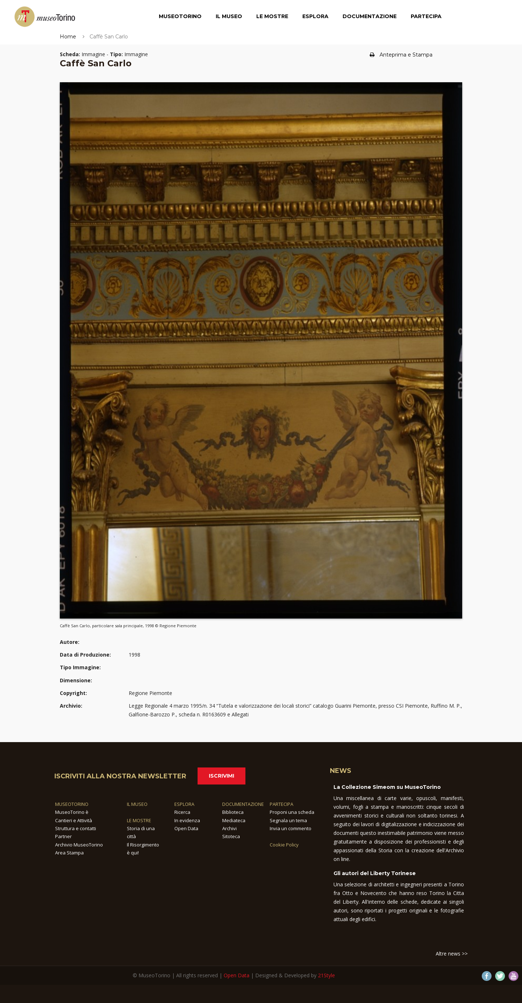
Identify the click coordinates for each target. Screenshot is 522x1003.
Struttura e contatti (75, 828)
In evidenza (187, 820)
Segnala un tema (288, 820)
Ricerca (182, 812)
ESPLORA (184, 804)
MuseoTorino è (71, 812)
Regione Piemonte (150, 693)
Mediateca (233, 820)
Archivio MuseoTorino (79, 844)
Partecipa (426, 16)
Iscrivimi (221, 776)
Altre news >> (452, 953)
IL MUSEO (137, 804)
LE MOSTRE (139, 820)
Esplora (315, 16)
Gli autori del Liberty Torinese (375, 873)
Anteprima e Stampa (401, 54)
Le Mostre (272, 16)
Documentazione (370, 16)
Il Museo (229, 16)
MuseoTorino (180, 16)
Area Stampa (69, 852)
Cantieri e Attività (73, 820)
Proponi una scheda (292, 812)
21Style (326, 975)
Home (68, 36)
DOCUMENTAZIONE (243, 804)
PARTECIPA (281, 804)
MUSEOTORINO (71, 804)
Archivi (229, 828)
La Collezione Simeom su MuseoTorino (387, 787)
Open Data (186, 828)
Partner (63, 836)
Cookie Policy (284, 844)
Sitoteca (231, 836)
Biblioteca (233, 812)
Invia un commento (290, 828)
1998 (134, 654)
